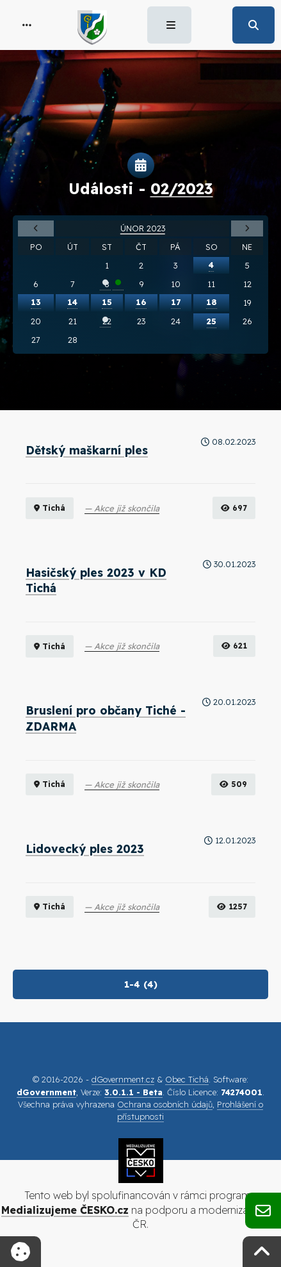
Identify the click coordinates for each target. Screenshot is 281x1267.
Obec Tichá (187, 1079)
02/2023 (181, 188)
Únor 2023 (142, 228)
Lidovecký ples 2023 (85, 848)
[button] (26, 25)
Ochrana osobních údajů (165, 1104)
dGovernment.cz (123, 1079)
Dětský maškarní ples (87, 450)
